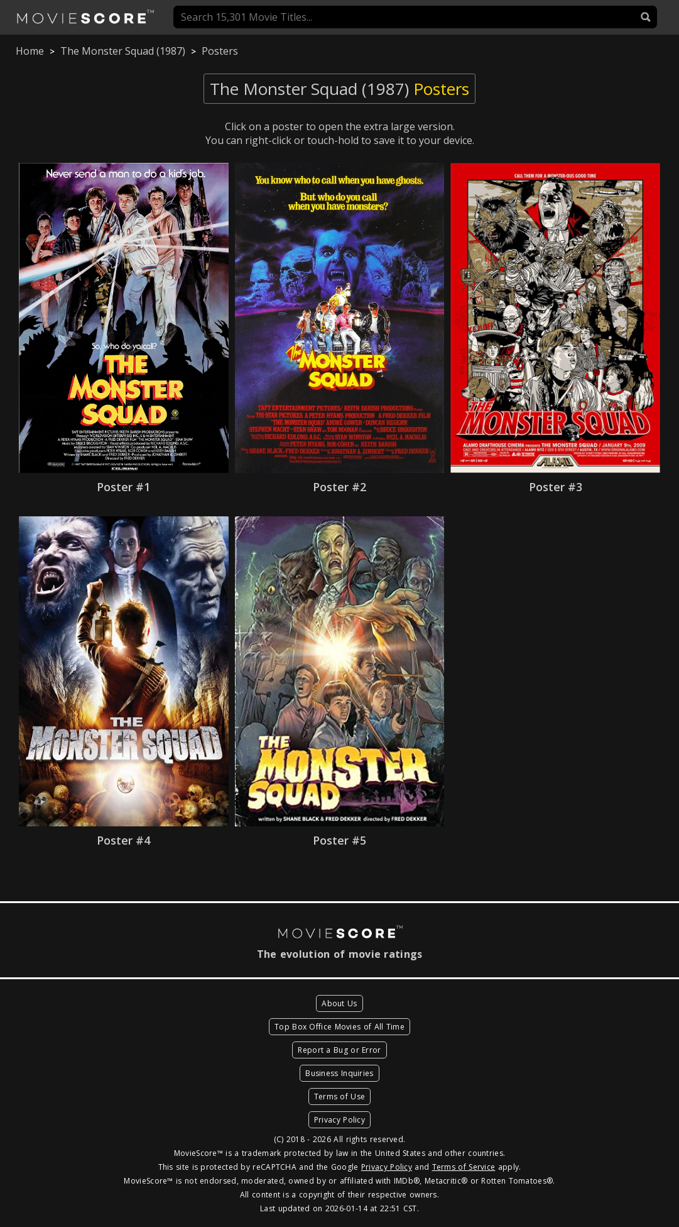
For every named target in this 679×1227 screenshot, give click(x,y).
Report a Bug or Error (339, 1050)
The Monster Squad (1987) (122, 51)
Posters (220, 51)
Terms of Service (464, 1167)
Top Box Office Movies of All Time (339, 1026)
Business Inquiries (339, 1073)
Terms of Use (340, 1096)
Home (30, 51)
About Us (339, 1003)
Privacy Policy (339, 1119)
